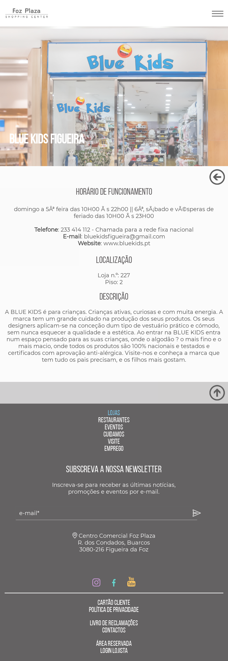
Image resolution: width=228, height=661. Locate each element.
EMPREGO (114, 449)
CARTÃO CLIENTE (114, 603)
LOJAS (114, 413)
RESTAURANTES (113, 420)
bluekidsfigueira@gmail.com (124, 236)
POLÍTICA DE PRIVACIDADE (114, 610)
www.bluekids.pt (126, 243)
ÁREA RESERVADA (114, 644)
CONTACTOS (113, 630)
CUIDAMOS (113, 434)
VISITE (114, 442)
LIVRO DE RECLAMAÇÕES (114, 623)
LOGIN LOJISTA (114, 651)
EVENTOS (114, 427)
